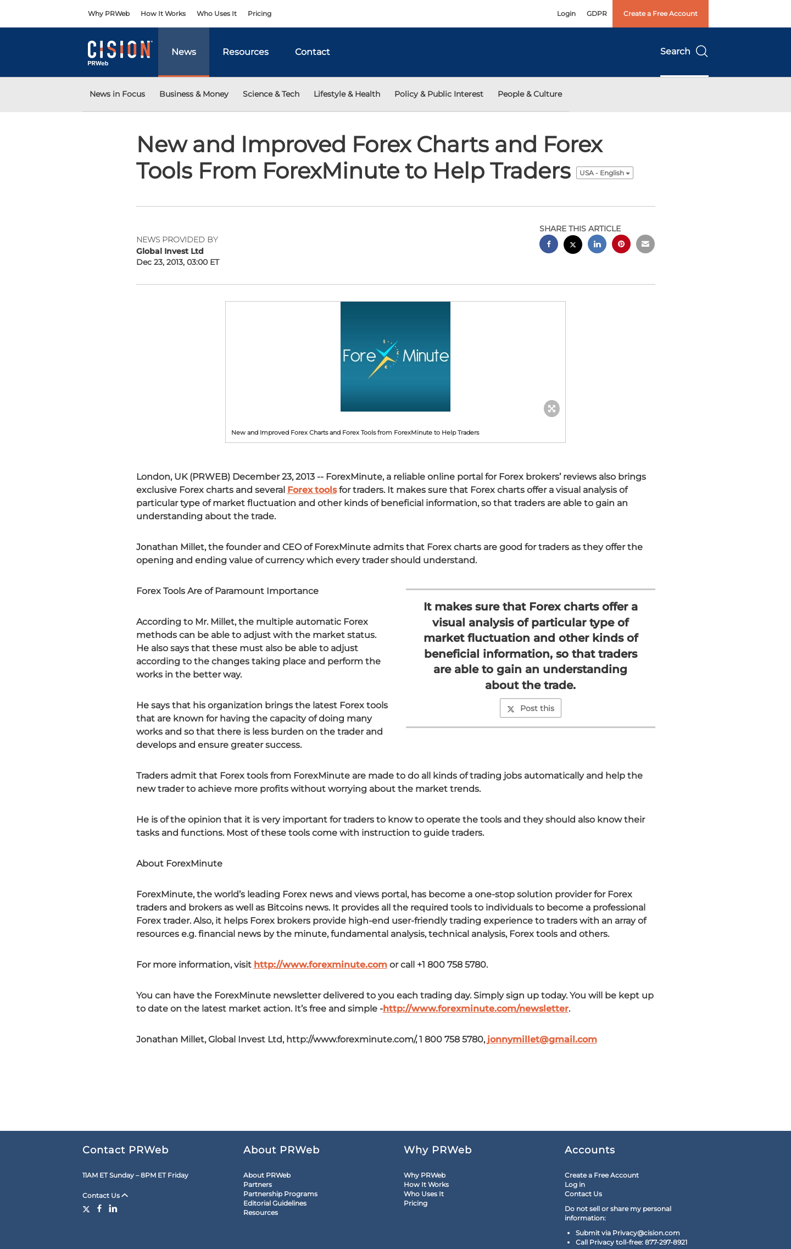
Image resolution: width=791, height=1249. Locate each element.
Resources (245, 52)
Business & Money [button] (194, 94)
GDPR (597, 13)
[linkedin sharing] (597, 245)
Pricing (259, 13)
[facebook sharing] (548, 245)
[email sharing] (645, 245)
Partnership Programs (280, 1194)
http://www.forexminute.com (320, 964)
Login (566, 13)
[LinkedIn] (113, 1208)
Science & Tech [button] (271, 94)
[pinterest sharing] (621, 245)
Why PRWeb (109, 13)
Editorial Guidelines (275, 1203)
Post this (530, 708)
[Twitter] (87, 1208)
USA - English (605, 173)
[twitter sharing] (573, 246)
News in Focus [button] (117, 94)
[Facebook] (99, 1208)
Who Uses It (217, 13)
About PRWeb (267, 1175)
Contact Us (105, 1195)
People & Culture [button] (530, 94)
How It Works (163, 13)
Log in (575, 1184)
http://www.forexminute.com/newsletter (476, 1008)
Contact (312, 52)
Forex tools (312, 490)
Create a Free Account (660, 13)
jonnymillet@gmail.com (542, 1039)
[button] (395, 357)
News (183, 52)
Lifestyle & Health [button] (347, 94)
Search (684, 51)
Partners (257, 1184)
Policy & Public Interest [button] (438, 94)
